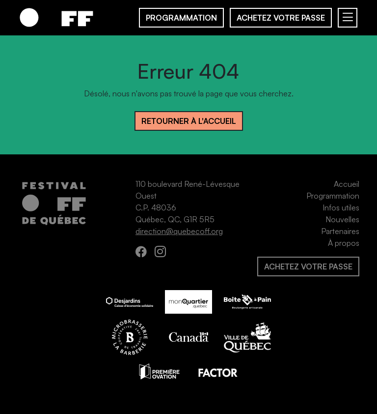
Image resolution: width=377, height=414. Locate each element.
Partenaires (340, 231)
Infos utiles (341, 207)
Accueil (346, 184)
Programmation (181, 18)
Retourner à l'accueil (188, 121)
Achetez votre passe (281, 18)
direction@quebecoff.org (179, 231)
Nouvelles (342, 219)
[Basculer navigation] (347, 18)
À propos (343, 243)
